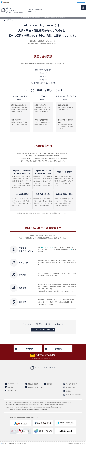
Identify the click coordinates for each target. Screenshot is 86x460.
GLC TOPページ (13, 384)
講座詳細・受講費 (33, 384)
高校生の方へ (12, 387)
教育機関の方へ (70, 387)
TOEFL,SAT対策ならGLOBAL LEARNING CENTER (12, 10)
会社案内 (4, 443)
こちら (70, 249)
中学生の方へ (12, 390)
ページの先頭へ (83, 341)
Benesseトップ (81, 2)
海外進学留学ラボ (71, 384)
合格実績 (49, 384)
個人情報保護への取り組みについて (18, 443)
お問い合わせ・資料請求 (73, 394)
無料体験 (29, 349)
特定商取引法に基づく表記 (35, 387)
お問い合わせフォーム (47, 247)
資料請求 (59, 349)
